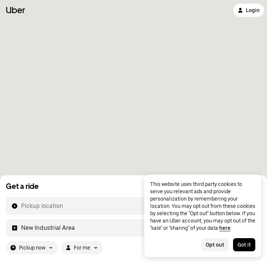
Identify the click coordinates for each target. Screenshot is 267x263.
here (224, 228)
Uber (15, 10)
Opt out (215, 245)
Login (249, 10)
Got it (244, 245)
